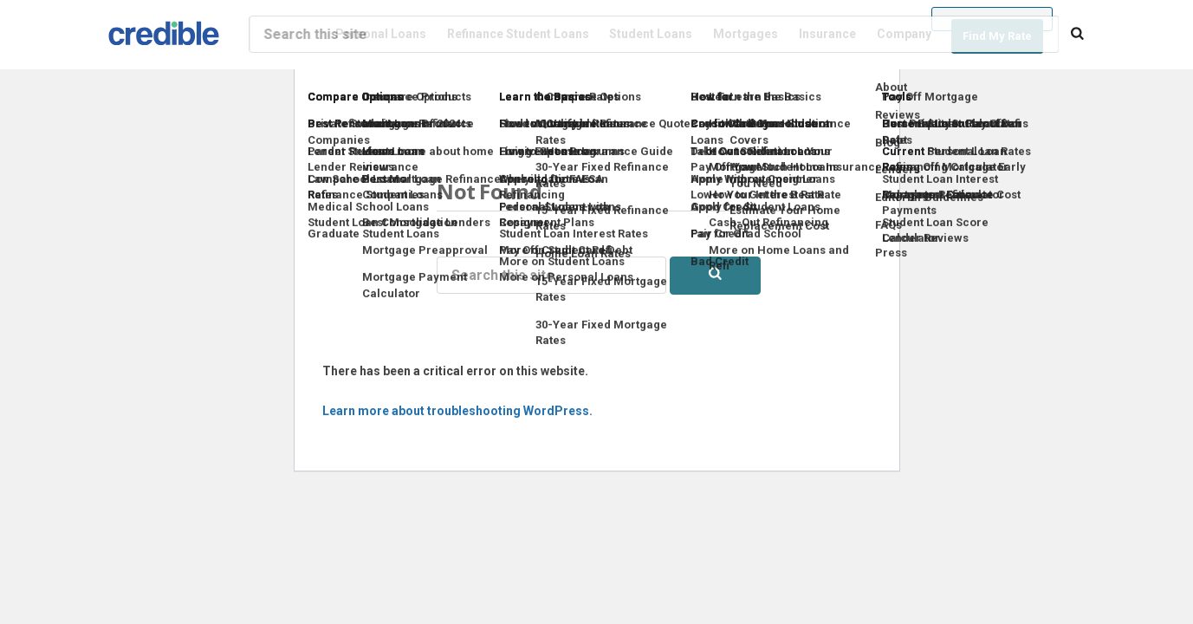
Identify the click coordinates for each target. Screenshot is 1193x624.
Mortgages (745, 34)
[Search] (1077, 35)
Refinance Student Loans (518, 34)
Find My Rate (997, 35)
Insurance (827, 34)
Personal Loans (380, 34)
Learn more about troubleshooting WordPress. (457, 411)
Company (904, 34)
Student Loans (650, 34)
